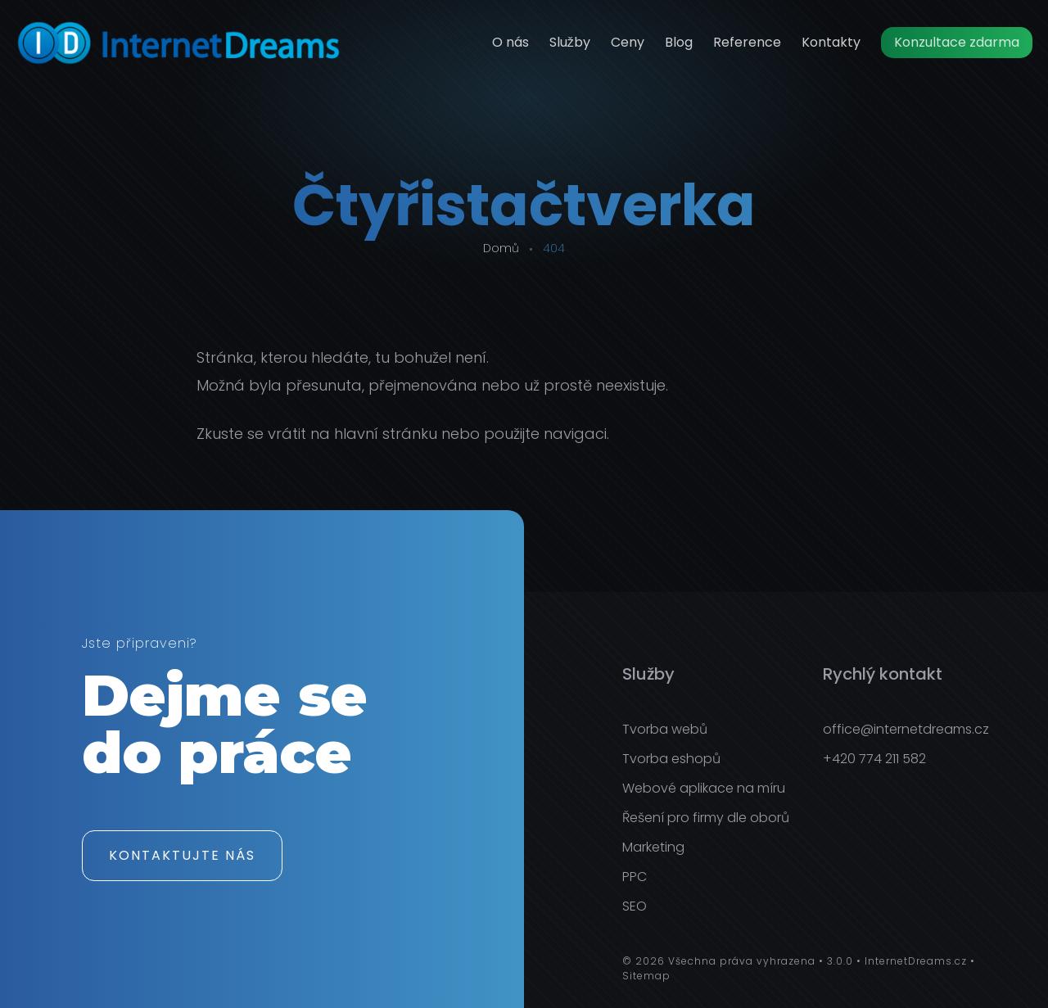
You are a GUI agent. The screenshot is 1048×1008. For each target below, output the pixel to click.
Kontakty (831, 42)
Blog (679, 42)
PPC (634, 876)
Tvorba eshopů (671, 758)
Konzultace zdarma (956, 42)
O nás (510, 42)
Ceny (627, 42)
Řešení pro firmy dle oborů (705, 817)
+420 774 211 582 (874, 758)
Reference (747, 42)
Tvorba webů (664, 729)
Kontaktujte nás (182, 855)
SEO (634, 906)
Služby (569, 42)
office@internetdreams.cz (906, 729)
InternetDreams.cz (916, 961)
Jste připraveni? (139, 645)
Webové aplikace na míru (703, 788)
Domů (501, 248)
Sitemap (646, 976)
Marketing (653, 847)
